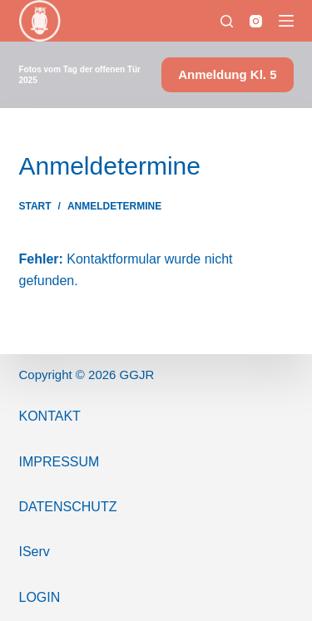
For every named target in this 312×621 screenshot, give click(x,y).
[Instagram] (256, 21)
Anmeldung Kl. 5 (227, 74)
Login (40, 597)
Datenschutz (68, 507)
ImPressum (59, 462)
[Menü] (286, 20)
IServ (34, 552)
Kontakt (50, 416)
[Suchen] (226, 21)
